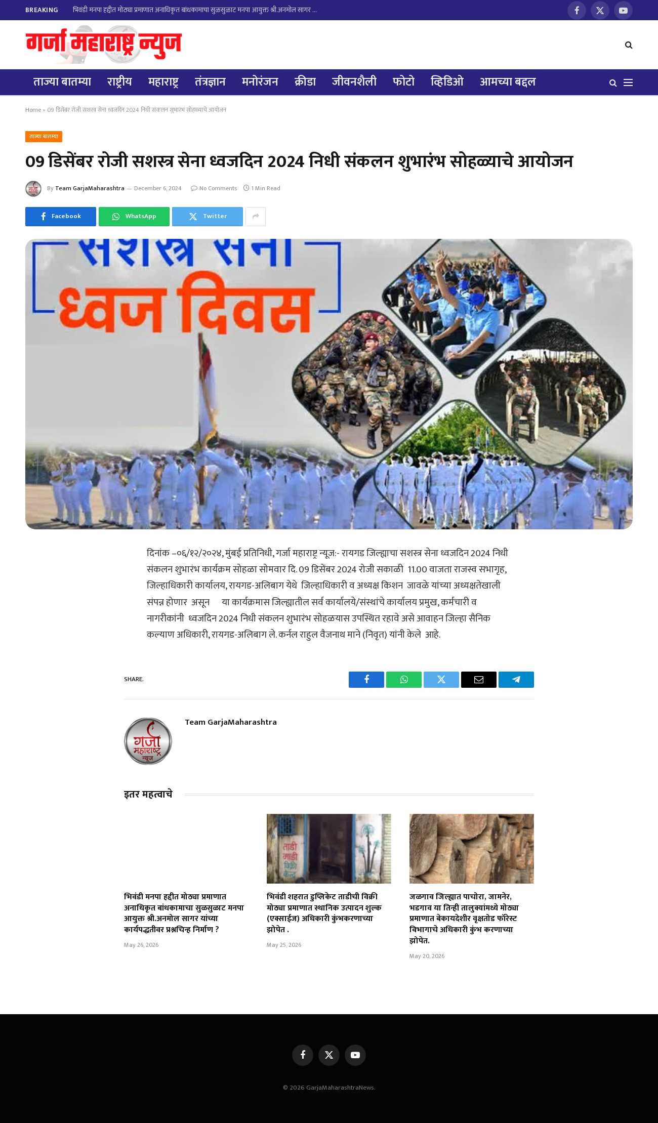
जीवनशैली (354, 82)
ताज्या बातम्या (62, 82)
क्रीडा (305, 82)
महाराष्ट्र (163, 82)
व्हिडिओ (447, 82)
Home (33, 110)
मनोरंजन (260, 82)
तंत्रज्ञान (210, 82)
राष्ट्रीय (119, 82)
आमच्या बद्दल (508, 82)
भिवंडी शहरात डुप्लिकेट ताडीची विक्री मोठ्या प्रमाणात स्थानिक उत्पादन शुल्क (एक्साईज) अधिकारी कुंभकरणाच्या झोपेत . (324, 914)
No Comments (214, 188)
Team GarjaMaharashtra (90, 188)
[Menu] (628, 82)
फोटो (404, 82)
